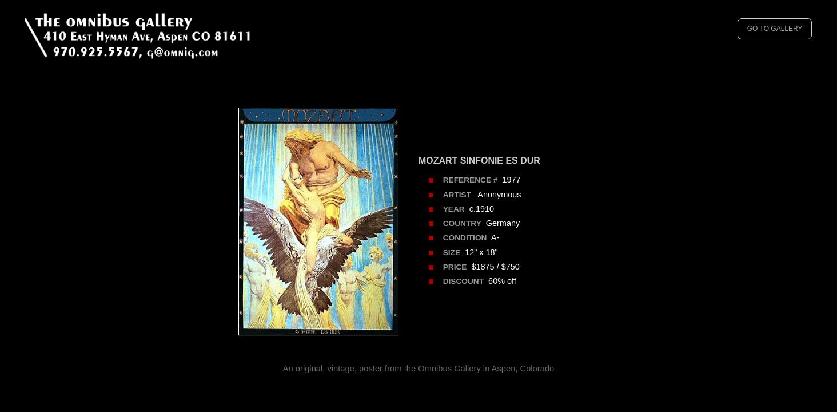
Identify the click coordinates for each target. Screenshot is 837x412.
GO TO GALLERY (775, 29)
